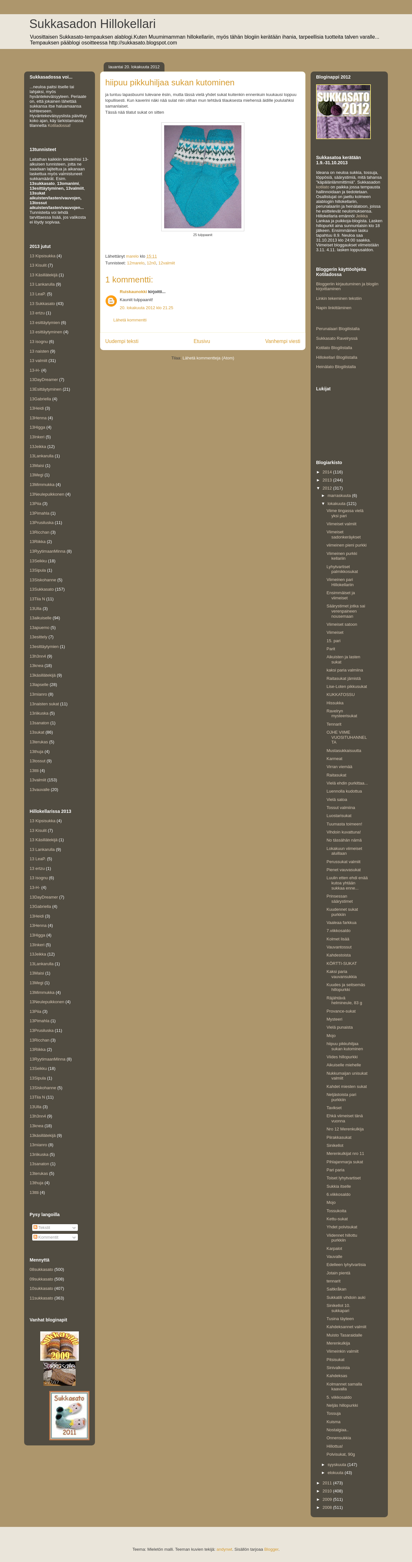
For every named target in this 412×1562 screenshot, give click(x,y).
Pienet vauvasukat (343, 869)
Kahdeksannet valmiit (346, 1326)
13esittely (38, 636)
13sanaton (39, 722)
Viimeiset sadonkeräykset (343, 534)
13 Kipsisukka (42, 255)
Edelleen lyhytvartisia (346, 1264)
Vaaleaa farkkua (341, 922)
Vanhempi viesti (282, 341)
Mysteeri (334, 1019)
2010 (328, 1491)
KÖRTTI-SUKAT (341, 963)
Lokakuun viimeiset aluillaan (344, 851)
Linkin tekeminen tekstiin (339, 298)
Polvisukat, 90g (340, 1454)
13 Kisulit (38, 265)
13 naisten (39, 351)
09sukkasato (41, 1279)
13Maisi (37, 465)
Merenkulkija (338, 1343)
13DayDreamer (44, 379)
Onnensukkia (338, 1437)
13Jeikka (38, 446)
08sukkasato (41, 1269)
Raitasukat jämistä (343, 678)
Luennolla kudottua (344, 791)
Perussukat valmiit (343, 861)
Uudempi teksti (121, 341)
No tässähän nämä (343, 840)
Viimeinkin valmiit (342, 1351)
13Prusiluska (41, 522)
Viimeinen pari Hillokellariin (339, 582)
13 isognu (39, 341)
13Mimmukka (42, 484)
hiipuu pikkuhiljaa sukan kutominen (344, 1046)
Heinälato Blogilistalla (336, 366)
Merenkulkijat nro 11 (345, 1153)
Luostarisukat (338, 815)
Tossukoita (336, 1210)
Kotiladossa (58, 125)
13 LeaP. (38, 293)
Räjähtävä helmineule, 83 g (344, 1000)
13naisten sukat (44, 703)
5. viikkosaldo (338, 1397)
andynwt (224, 1549)
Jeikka (362, 216)
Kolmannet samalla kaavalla (344, 1387)
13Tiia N (37, 598)
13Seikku (38, 560)
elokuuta (336, 1472)
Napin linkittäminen (333, 307)
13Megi (36, 474)
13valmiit (38, 779)
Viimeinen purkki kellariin (341, 556)
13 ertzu (37, 312)
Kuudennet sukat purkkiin (342, 912)
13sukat (37, 732)
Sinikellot (334, 1145)
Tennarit (333, 724)
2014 (328, 472)
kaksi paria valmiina (344, 670)
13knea (36, 665)
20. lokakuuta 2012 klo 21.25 (146, 307)
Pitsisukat (335, 1359)
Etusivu (202, 341)
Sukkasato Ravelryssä (337, 338)
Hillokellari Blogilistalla (336, 357)
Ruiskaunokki (133, 291)
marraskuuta (340, 495)
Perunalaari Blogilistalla (338, 328)
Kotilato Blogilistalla (334, 347)
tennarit (333, 1281)
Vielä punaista (339, 1027)
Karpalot (334, 1248)
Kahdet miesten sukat (346, 1086)
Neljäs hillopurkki (342, 1405)
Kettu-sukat (337, 1218)
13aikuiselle (41, 617)
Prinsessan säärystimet (339, 899)
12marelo (135, 263)
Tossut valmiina (340, 807)
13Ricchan (39, 532)
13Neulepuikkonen (47, 494)
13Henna (38, 417)
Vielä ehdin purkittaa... (347, 783)
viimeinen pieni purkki (346, 545)
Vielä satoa (336, 799)
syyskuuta (337, 1464)
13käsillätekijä (43, 675)
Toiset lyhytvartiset (343, 1178)
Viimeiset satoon (341, 624)
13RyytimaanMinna (47, 551)
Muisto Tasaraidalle (344, 1335)
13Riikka (38, 541)
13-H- (35, 370)
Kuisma (333, 1421)
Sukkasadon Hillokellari (92, 24)
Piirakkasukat (338, 1137)
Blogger (271, 1549)
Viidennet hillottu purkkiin (341, 1238)
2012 (328, 488)
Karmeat (334, 758)
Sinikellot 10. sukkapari (338, 1308)
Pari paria (335, 1169)
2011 (328, 1483)
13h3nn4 (38, 656)
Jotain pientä (338, 1273)
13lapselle (39, 684)
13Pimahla (39, 513)
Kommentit (46, 1237)
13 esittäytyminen (46, 331)
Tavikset (334, 1107)
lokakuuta (337, 503)
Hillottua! (334, 1446)
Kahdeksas (336, 1375)
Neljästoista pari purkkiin (341, 1097)
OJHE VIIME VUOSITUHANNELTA (346, 737)
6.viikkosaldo (338, 1194)
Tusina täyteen (340, 1318)
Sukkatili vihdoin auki (345, 1297)
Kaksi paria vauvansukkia (341, 974)
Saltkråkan (336, 1289)
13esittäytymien (44, 646)
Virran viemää (339, 766)
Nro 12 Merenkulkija (345, 1129)
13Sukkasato (42, 589)
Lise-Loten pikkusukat (346, 686)
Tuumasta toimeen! (344, 824)
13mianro (38, 694)
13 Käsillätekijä (44, 274)
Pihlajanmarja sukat (344, 1161)
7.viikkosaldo (338, 930)
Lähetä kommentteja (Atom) (208, 358)
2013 (328, 480)
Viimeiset (334, 632)
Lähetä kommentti (129, 320)
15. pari (333, 640)
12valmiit (166, 263)
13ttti (34, 770)
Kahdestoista (338, 955)
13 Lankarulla (42, 284)
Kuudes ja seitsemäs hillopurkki (345, 987)
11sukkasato (41, 1298)
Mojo (330, 1035)
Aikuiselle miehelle (343, 1064)
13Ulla (36, 608)
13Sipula (38, 570)
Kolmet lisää (337, 939)
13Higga (37, 427)
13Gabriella (40, 398)
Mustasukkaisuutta (343, 750)
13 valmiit (38, 360)
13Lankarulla (41, 455)
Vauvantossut (338, 947)
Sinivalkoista (338, 1367)
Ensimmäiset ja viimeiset (340, 595)
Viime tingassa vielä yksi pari (344, 513)
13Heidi (37, 408)
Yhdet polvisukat (341, 1226)
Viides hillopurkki (342, 1056)
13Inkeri (37, 436)
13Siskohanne (43, 579)
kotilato (322, 187)
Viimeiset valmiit (341, 523)
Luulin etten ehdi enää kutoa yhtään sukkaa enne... (347, 882)
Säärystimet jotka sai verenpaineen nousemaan (345, 611)
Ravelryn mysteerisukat (341, 714)
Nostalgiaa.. (337, 1429)
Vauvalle (334, 1256)
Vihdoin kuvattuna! (343, 832)
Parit (330, 648)
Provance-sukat (340, 1011)
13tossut (37, 760)
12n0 (151, 263)
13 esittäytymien (45, 322)
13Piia (35, 503)
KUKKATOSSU (340, 694)
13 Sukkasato (42, 303)
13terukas (39, 741)
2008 (328, 1507)
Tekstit (41, 1227)
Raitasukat (336, 775)
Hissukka (334, 702)
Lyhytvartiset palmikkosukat (342, 569)
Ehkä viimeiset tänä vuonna (344, 1118)
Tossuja (333, 1413)
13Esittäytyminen (45, 389)
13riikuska (39, 713)
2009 (328, 1499)
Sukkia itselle (338, 1186)
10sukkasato (41, 1288)
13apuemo (39, 627)
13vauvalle (40, 789)
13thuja (36, 751)
